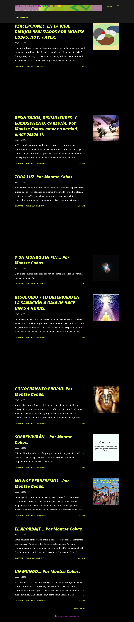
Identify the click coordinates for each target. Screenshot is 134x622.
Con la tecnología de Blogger (67, 616)
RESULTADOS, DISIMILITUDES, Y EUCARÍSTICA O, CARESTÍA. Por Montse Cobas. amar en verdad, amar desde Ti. (46, 126)
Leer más (81, 66)
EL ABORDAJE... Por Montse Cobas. (49, 529)
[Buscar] (109, 6)
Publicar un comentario (36, 66)
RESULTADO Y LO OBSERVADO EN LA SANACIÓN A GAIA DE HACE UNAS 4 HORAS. (47, 302)
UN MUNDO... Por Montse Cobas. (47, 571)
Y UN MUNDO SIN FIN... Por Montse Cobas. (42, 260)
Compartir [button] (19, 66)
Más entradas (79, 608)
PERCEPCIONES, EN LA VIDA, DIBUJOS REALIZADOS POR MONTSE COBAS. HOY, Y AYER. (49, 31)
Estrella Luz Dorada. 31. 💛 (38, 6)
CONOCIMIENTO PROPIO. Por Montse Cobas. (43, 391)
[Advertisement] (50, 91)
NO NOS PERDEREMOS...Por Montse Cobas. (42, 483)
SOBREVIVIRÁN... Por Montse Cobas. (43, 439)
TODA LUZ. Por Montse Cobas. (44, 177)
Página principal (22, 17)
